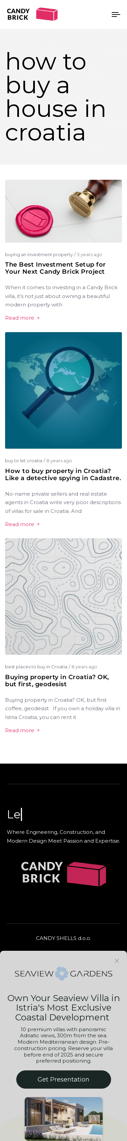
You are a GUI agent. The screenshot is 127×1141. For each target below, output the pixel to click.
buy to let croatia (23, 460)
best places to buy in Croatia (36, 666)
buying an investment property (39, 254)
